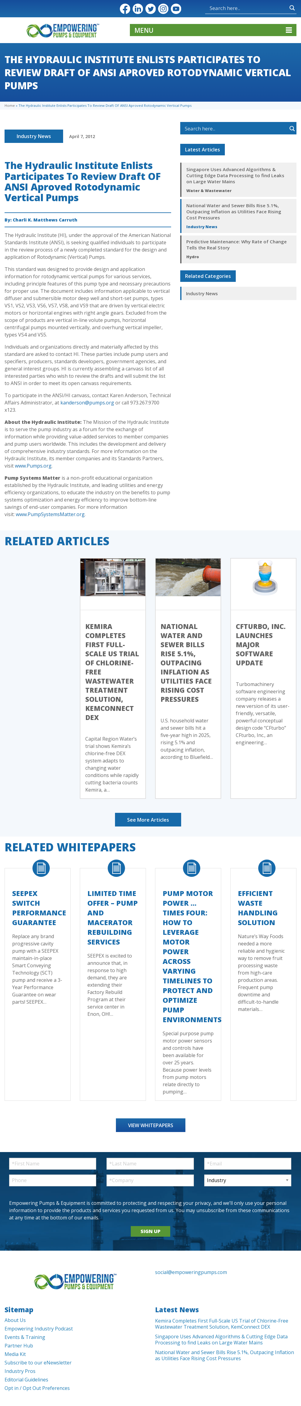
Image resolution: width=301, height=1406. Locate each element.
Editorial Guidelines (26, 1379)
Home (10, 105)
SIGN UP (150, 1231)
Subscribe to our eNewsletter (38, 1362)
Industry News (34, 136)
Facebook (125, 9)
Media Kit (15, 1354)
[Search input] (248, 8)
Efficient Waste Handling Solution (258, 907)
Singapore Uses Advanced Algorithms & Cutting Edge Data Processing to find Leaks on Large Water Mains (235, 175)
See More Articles (148, 819)
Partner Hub (19, 1345)
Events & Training (25, 1337)
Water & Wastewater (209, 190)
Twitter (150, 9)
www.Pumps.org (33, 465)
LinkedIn (138, 9)
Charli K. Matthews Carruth (45, 220)
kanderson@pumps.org (87, 402)
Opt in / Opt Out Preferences (37, 1388)
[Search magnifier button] (292, 8)
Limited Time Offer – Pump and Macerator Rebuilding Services (112, 917)
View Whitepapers (150, 1125)
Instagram (163, 9)
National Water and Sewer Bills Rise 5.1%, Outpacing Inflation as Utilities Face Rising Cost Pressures (233, 211)
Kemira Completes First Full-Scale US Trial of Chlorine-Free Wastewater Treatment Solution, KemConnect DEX (221, 1323)
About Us (15, 1320)
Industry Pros (20, 1371)
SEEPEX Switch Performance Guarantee (39, 907)
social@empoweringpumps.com (191, 1272)
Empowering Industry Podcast (39, 1328)
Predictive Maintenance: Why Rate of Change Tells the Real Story (236, 244)
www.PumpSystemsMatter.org (50, 514)
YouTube (176, 9)
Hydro (192, 256)
